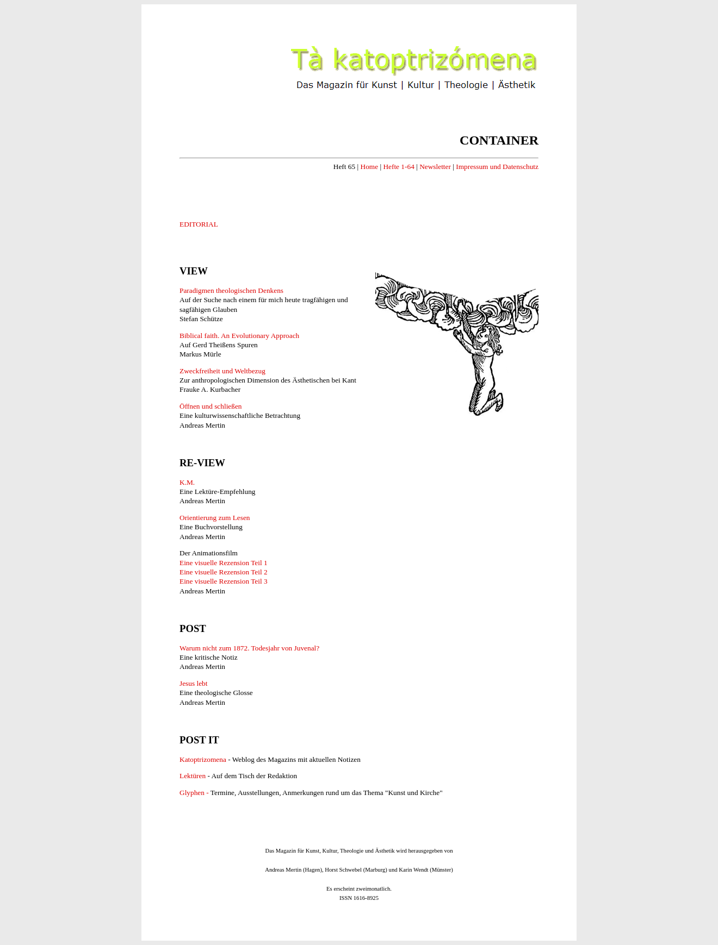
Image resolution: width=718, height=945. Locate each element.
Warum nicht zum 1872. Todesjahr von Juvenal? (249, 648)
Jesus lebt (193, 683)
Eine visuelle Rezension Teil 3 (224, 581)
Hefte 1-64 (398, 166)
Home (370, 166)
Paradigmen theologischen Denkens (231, 290)
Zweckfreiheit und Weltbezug (222, 371)
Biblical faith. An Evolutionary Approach (239, 335)
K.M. (187, 482)
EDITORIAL (199, 224)
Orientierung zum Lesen (215, 518)
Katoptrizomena (204, 759)
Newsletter (435, 166)
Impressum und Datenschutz (497, 166)
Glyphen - (195, 792)
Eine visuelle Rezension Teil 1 (224, 563)
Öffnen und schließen (211, 406)
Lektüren (193, 776)
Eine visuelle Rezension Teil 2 (224, 572)
